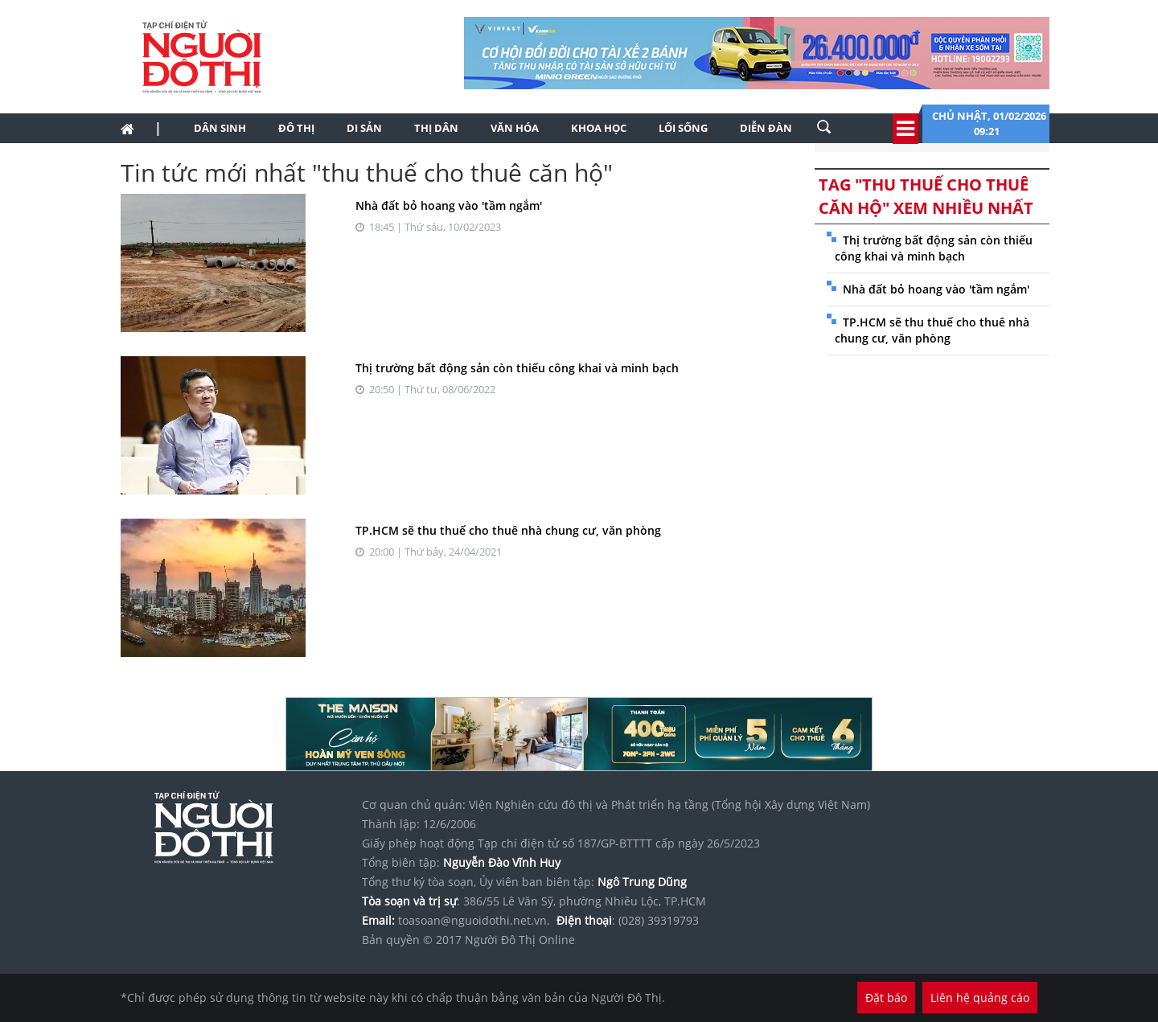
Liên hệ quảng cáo (979, 997)
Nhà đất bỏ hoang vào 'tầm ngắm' (448, 205)
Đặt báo (886, 997)
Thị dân (436, 128)
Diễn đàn (766, 128)
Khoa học (598, 128)
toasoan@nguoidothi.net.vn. (474, 920)
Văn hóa (515, 128)
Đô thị (296, 128)
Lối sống (683, 128)
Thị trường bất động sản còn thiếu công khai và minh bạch (517, 368)
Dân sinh (220, 128)
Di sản (364, 128)
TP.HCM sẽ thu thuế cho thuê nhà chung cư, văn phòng (508, 530)
